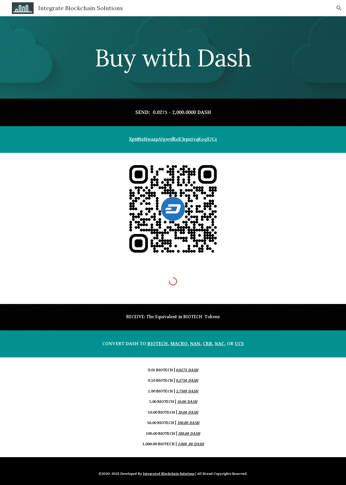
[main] (173, 57)
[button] (339, 8)
